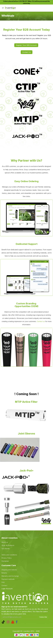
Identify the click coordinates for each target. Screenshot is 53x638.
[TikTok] (3, 622)
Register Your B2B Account (26, 45)
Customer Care (8, 565)
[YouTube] (13, 622)
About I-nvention (9, 538)
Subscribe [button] (43, 617)
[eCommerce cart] (42, 8)
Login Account (6, 589)
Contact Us (26, 52)
